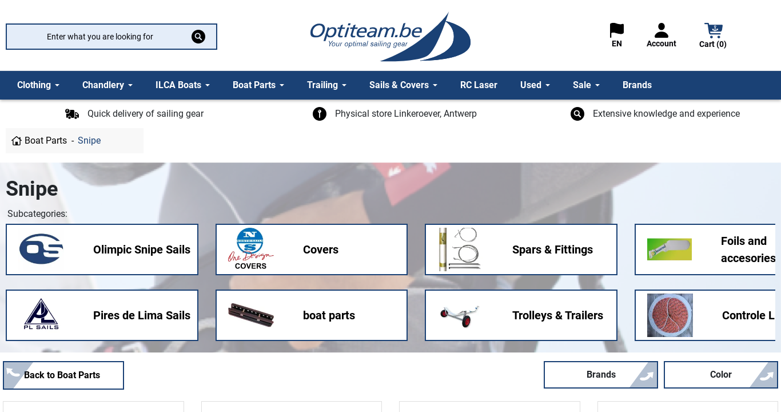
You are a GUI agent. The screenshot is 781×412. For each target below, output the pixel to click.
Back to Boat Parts (62, 375)
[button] (714, 37)
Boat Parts (46, 140)
